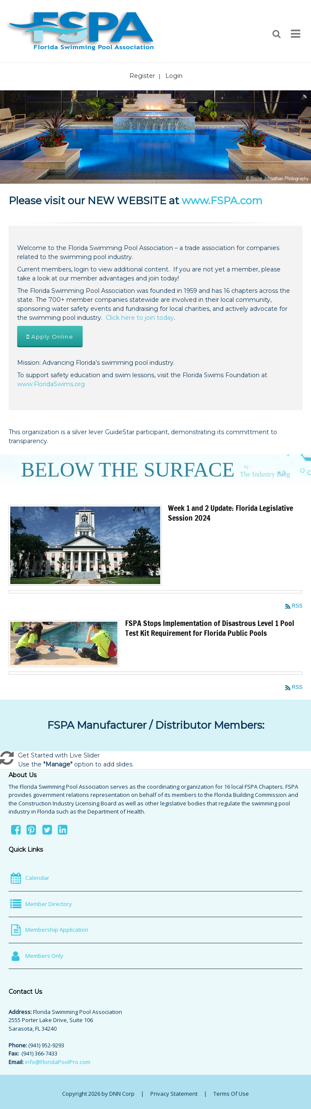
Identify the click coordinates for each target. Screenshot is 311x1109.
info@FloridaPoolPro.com (57, 1062)
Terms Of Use (231, 1093)
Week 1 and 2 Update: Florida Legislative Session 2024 (230, 512)
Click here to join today (140, 318)
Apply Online (50, 336)
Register (142, 76)
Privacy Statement (173, 1093)
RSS (297, 606)
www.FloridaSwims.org (51, 384)
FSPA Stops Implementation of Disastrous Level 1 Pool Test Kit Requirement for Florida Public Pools (209, 627)
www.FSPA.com (222, 200)
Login (173, 76)
